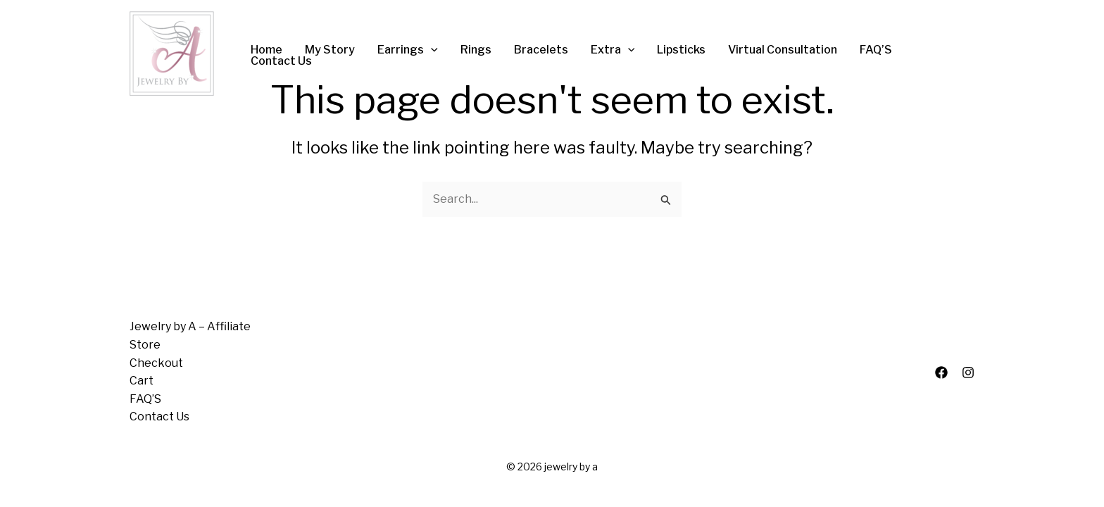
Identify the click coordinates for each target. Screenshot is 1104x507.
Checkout (156, 363)
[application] (431, 50)
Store (145, 344)
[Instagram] (968, 372)
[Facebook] (941, 372)
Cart (141, 380)
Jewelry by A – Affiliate (190, 326)
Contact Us (159, 416)
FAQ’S (145, 399)
